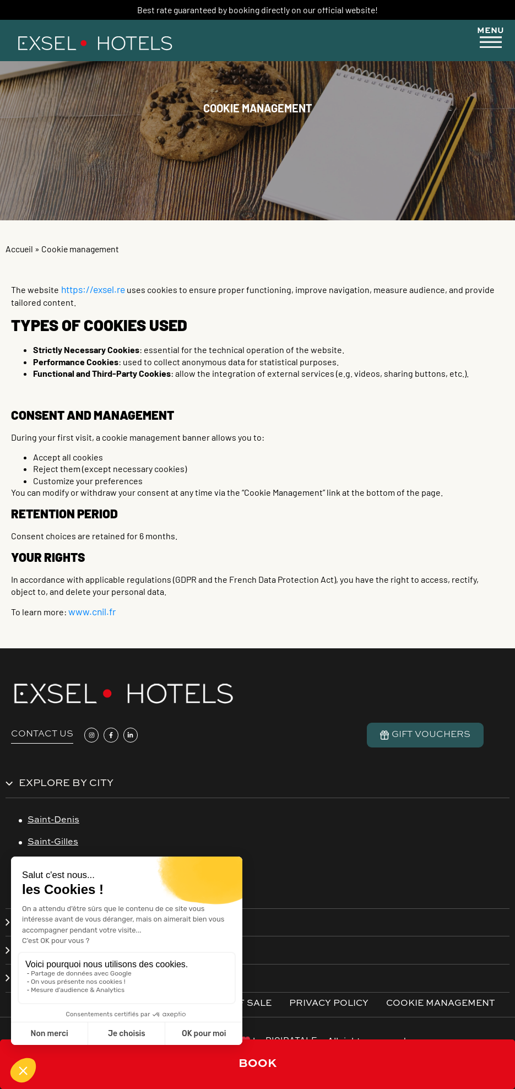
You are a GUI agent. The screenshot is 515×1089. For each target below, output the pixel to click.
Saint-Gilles (53, 842)
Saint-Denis (53, 820)
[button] (490, 39)
